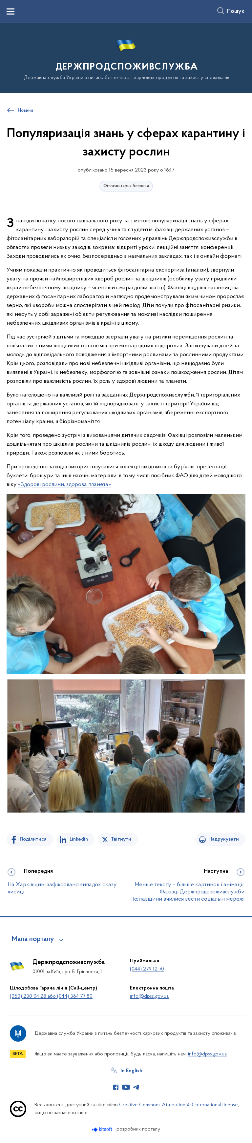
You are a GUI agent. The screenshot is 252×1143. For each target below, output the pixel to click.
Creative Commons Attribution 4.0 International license (178, 1105)
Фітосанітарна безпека (126, 186)
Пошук (235, 11)
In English (131, 1070)
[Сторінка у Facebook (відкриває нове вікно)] (116, 1087)
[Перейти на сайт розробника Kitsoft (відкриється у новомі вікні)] (102, 1129)
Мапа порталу (33, 939)
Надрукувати (223, 839)
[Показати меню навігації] (10, 11)
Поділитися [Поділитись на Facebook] (33, 839)
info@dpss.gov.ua (149, 996)
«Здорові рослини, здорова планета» (64, 484)
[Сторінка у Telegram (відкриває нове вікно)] (136, 1087)
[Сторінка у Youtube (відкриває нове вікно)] (126, 1087)
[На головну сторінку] (126, 57)
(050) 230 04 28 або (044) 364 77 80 (51, 996)
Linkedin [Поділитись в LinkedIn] (79, 839)
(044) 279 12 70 (147, 969)
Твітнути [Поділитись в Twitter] (121, 839)
